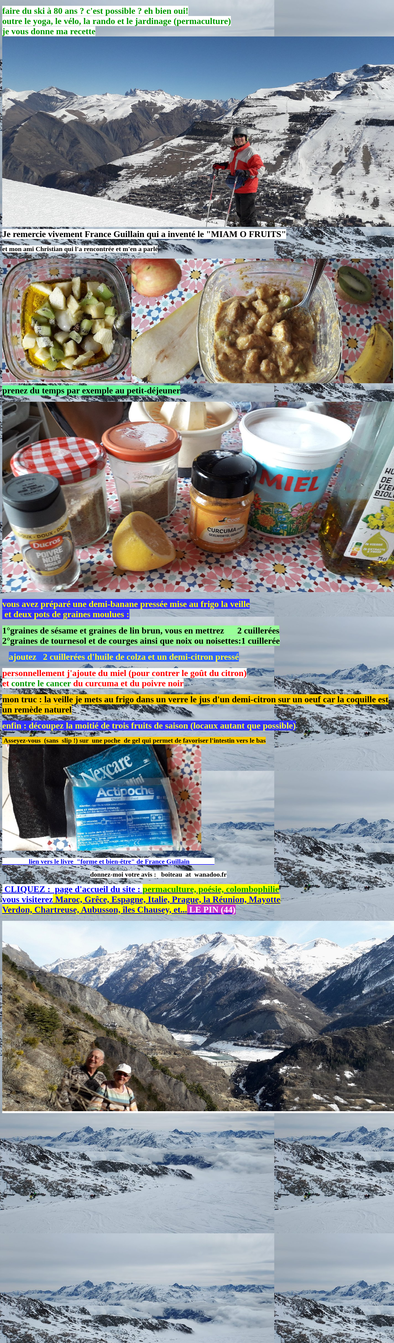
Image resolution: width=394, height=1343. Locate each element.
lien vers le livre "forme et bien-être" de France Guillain (108, 861)
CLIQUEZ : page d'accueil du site (68, 889)
